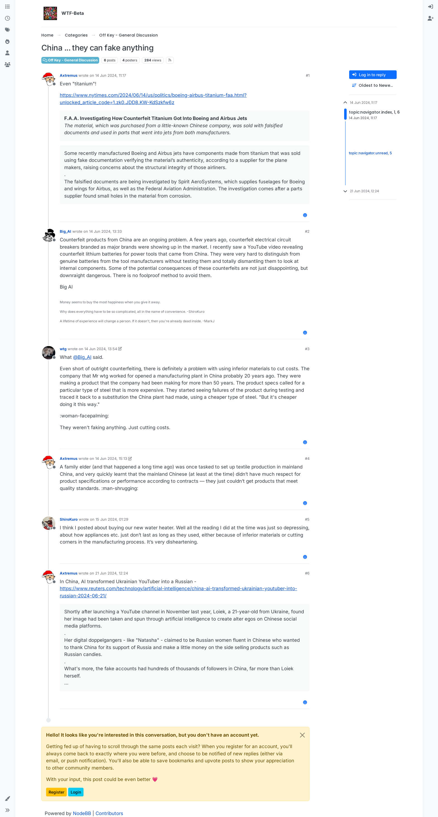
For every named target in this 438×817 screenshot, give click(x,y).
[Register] (430, 18)
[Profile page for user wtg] (48, 352)
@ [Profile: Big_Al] (82, 357)
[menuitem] (430, 7)
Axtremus (68, 75)
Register (56, 792)
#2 (307, 231)
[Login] (430, 7)
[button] (7, 799)
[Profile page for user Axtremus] (48, 79)
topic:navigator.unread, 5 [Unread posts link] (370, 153)
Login (76, 792)
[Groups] (7, 65)
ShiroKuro (69, 519)
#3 (307, 349)
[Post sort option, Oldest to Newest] (373, 85)
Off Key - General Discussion (70, 60)
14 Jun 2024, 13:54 (100, 349)
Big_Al (65, 231)
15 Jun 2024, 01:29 (112, 519)
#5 (307, 519)
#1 (308, 75)
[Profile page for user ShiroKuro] (48, 523)
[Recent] (7, 18)
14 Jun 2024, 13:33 (105, 231)
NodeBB (82, 813)
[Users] (7, 53)
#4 (307, 458)
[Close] (302, 735)
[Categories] (7, 7)
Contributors (109, 813)
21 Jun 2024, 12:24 (111, 573)
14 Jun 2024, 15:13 (111, 458)
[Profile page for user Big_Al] (48, 235)
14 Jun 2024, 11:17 (110, 75)
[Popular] (7, 42)
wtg (63, 349)
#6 (307, 573)
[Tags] (7, 30)
